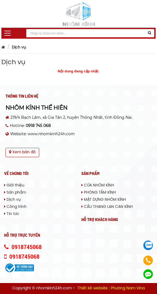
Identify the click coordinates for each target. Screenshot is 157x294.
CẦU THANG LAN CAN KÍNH (107, 207)
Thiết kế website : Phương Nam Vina (111, 288)
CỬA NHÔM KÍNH (97, 185)
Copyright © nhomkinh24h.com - (44, 288)
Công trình (15, 207)
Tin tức (11, 214)
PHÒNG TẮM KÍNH (98, 193)
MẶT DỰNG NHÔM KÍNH (103, 200)
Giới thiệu (14, 185)
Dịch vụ (19, 48)
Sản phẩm (15, 193)
